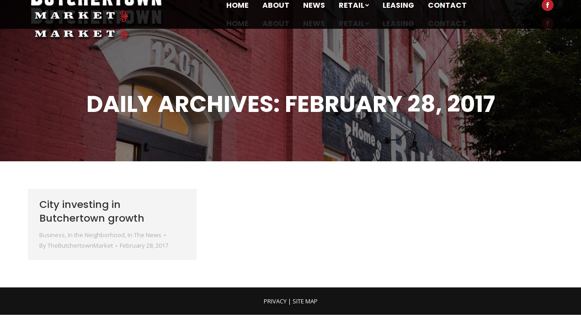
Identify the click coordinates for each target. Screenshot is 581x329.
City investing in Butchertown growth (91, 211)
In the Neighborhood (96, 235)
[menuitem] (237, 23)
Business (52, 235)
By (76, 245)
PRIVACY (275, 301)
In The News (144, 235)
